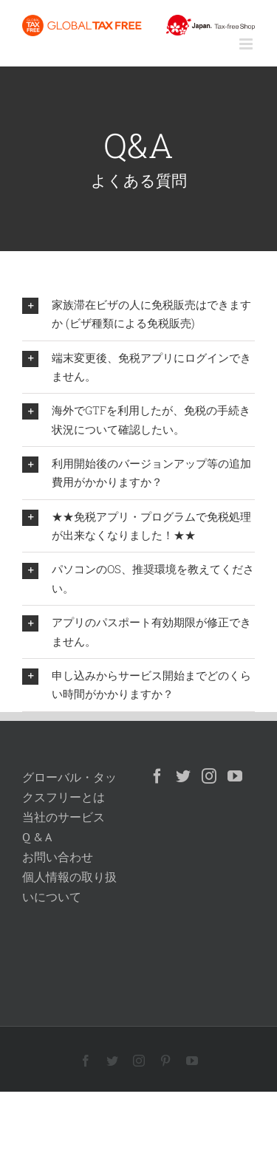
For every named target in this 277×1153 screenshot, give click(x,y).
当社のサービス (63, 817)
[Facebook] (157, 776)
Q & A (37, 836)
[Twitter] (183, 776)
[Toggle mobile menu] (247, 44)
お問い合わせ (57, 856)
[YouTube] (235, 776)
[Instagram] (209, 776)
